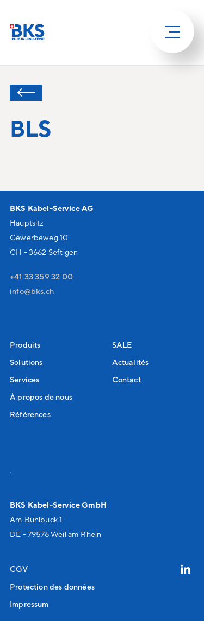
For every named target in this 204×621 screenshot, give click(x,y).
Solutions (26, 362)
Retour (26, 93)
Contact (126, 379)
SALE (122, 344)
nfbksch (32, 291)
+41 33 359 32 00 (41, 276)
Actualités (130, 362)
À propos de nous (41, 396)
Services (24, 379)
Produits (25, 344)
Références (30, 414)
